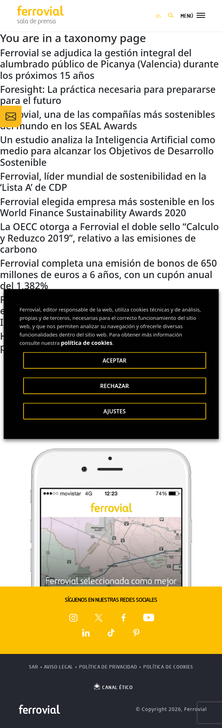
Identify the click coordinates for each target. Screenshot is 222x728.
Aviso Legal (58, 667)
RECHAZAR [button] (114, 386)
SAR (33, 667)
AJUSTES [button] (114, 411)
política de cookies (87, 343)
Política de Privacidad (108, 667)
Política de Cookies (168, 667)
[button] (171, 15)
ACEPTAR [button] (114, 360)
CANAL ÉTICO (113, 686)
